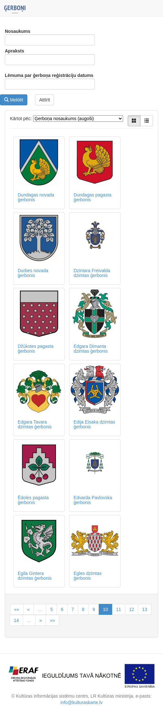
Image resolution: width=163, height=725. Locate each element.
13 (144, 609)
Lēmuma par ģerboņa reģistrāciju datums (49, 75)
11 (118, 609)
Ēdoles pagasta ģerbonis (33, 500)
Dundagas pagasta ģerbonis (93, 197)
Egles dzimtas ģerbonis (88, 576)
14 (16, 620)
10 (105, 609)
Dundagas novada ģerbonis (36, 197)
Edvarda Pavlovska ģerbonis (93, 500)
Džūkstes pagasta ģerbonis (35, 349)
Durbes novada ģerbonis (33, 273)
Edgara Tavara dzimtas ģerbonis (35, 424)
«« (16, 609)
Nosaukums (17, 31)
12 (131, 609)
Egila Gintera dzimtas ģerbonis (35, 576)
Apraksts (14, 50)
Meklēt (13, 99)
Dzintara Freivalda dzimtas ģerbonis (92, 273)
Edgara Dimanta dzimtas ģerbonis (91, 349)
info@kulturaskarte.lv (81, 702)
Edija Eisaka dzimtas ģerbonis (94, 424)
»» (52, 620)
